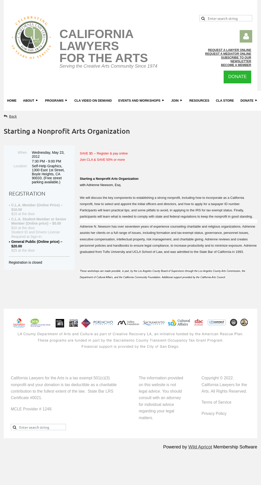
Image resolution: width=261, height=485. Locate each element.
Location (20, 166)
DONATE (237, 76)
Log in (246, 36)
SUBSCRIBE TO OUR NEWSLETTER (236, 59)
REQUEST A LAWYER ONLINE (229, 50)
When (22, 152)
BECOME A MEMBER (236, 65)
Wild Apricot (200, 446)
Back (13, 116)
